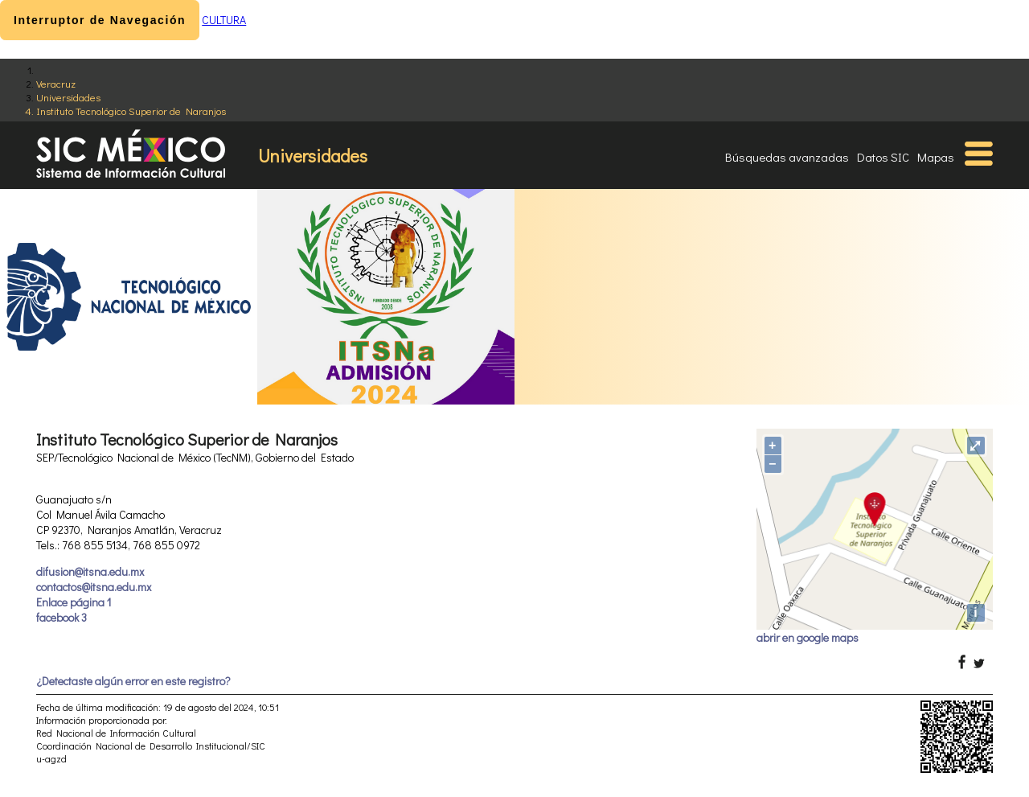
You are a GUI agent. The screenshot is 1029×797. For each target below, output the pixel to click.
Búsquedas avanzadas (787, 157)
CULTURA (224, 19)
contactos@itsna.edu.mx (93, 586)
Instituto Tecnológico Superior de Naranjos (131, 110)
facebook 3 (61, 617)
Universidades (68, 97)
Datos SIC (883, 157)
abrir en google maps (807, 637)
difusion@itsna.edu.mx (90, 571)
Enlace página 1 (73, 602)
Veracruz (56, 83)
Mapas (935, 157)
